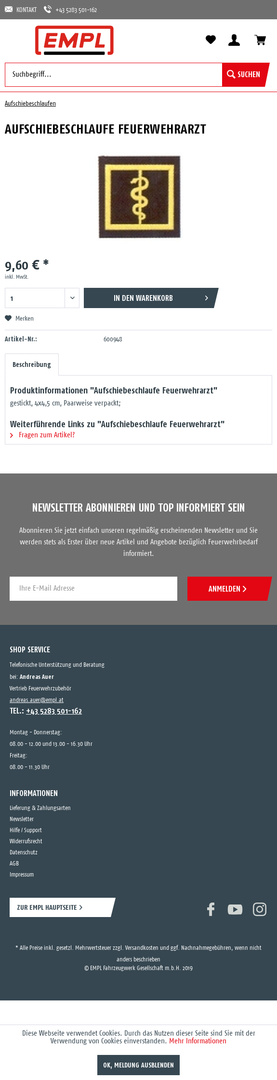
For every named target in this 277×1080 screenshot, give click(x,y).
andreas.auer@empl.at (37, 700)
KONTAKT (21, 9)
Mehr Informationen (197, 1041)
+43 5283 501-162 (70, 9)
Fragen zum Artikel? (42, 435)
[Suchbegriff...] (135, 75)
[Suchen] (243, 75)
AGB (14, 863)
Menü (17, 39)
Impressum (22, 875)
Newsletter (22, 819)
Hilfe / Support (26, 830)
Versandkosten (141, 948)
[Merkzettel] (210, 40)
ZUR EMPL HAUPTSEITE (47, 907)
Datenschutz (24, 852)
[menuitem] (17, 39)
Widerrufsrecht (26, 841)
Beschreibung (32, 364)
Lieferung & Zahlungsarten (40, 808)
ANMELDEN (227, 588)
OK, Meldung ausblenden (138, 1065)
